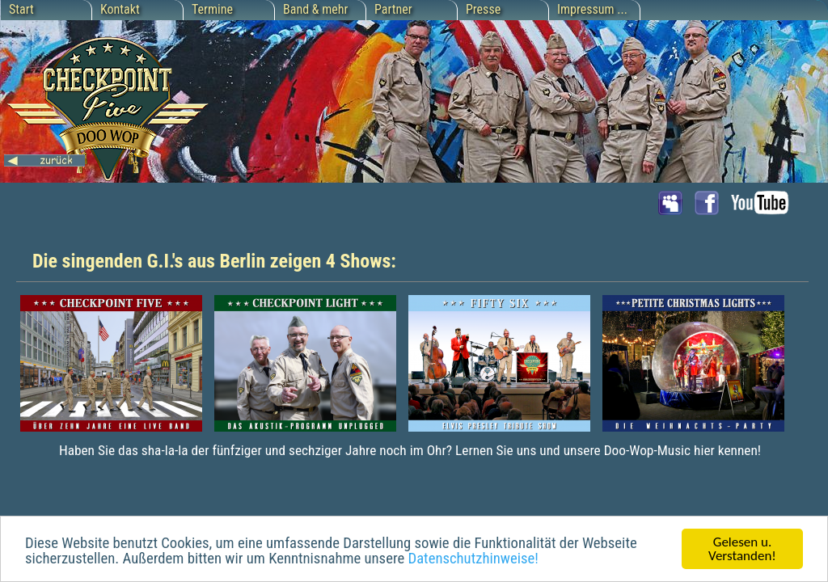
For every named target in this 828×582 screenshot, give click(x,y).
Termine (212, 9)
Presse (483, 9)
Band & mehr (315, 9)
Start (21, 9)
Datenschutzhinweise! (473, 560)
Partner (393, 9)
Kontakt (120, 9)
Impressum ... (592, 9)
